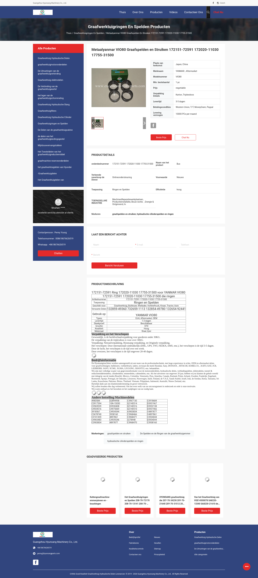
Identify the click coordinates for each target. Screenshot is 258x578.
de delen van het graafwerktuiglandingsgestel (51, 137)
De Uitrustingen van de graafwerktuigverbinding (49, 72)
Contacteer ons (135, 554)
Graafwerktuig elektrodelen (50, 80)
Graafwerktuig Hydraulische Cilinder (54, 117)
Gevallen (157, 543)
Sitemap (157, 549)
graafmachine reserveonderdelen (53, 161)
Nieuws (157, 537)
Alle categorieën (200, 554)
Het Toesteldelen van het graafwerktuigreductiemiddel (51, 153)
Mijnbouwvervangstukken (50, 145)
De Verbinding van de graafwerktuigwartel (48, 87)
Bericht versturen (114, 265)
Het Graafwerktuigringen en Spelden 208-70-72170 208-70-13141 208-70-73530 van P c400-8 (137, 500)
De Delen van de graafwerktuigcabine (55, 130)
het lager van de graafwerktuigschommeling (51, 96)
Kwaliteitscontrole (136, 549)
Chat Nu (185, 137)
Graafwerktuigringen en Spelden (89, 33)
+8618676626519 (57, 244)
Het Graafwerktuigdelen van (51, 180)
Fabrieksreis (134, 543)
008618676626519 (64, 238)
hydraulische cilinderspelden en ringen (125, 441)
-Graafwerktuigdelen (47, 173)
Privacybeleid (159, 554)
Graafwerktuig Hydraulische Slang (54, 104)
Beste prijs (161, 137)
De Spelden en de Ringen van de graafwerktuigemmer (165, 433)
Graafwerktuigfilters (47, 111)
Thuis (68, 33)
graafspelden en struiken (119, 433)
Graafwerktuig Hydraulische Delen (54, 58)
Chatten (58, 253)
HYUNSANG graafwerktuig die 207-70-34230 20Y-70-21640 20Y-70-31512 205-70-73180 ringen (172, 500)
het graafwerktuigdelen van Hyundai (55, 167)
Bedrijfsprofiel (134, 537)
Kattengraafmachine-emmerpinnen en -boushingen (100, 500)
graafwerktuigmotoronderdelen (52, 64)
